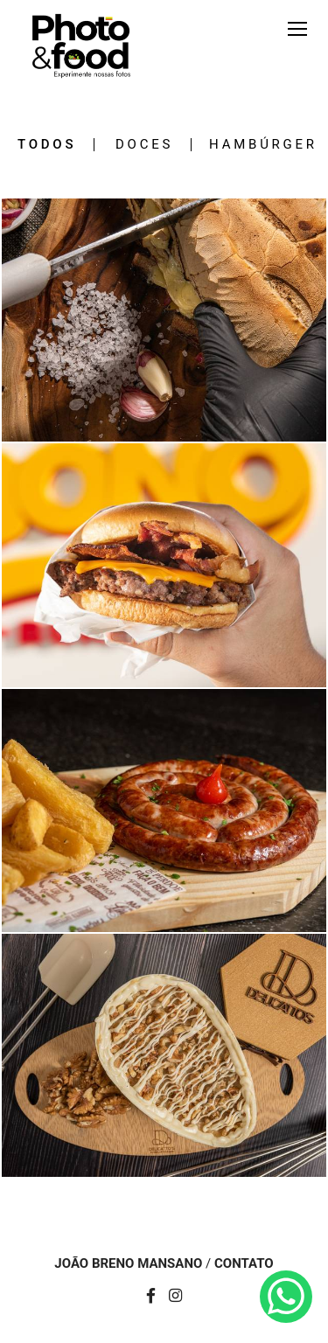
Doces (144, 144)
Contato (244, 1263)
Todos (46, 144)
